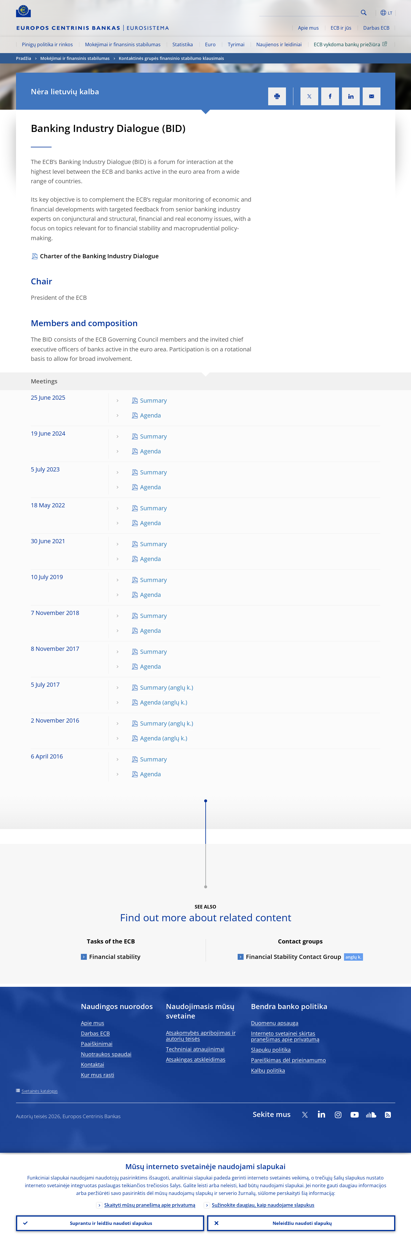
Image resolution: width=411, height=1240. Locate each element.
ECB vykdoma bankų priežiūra (351, 44)
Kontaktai (92, 1064)
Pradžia (23, 58)
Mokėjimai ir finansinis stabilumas (123, 44)
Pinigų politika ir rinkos (47, 44)
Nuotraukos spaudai (106, 1054)
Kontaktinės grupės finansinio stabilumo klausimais (171, 58)
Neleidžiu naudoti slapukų (301, 1222)
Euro (210, 44)
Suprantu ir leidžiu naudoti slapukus (109, 1222)
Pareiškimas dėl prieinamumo (288, 1060)
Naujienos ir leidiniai (279, 44)
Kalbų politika (268, 1070)
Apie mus (308, 28)
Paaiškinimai (97, 1043)
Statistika (182, 44)
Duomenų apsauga (274, 1023)
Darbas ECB (376, 28)
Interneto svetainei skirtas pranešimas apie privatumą (285, 1036)
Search (364, 12)
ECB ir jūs (341, 28)
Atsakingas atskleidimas (196, 1059)
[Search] (329, 11)
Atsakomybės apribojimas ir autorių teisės (201, 1035)
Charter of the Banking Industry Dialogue (99, 256)
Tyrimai (236, 44)
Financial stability (114, 957)
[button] (374, 13)
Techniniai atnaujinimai (195, 1049)
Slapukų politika (271, 1049)
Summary (153, 400)
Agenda (150, 415)
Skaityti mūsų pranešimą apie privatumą (149, 1203)
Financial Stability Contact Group (293, 957)
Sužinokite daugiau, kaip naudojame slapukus (263, 1203)
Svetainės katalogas (40, 1091)
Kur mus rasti (97, 1074)
